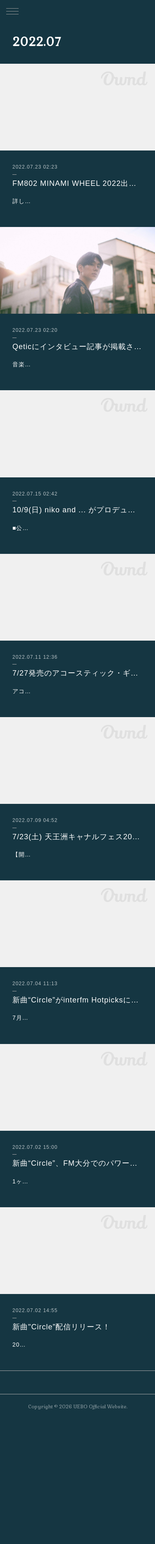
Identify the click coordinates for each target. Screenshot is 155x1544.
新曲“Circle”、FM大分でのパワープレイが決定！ (77, 1256)
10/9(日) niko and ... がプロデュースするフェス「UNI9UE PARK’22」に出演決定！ (77, 530)
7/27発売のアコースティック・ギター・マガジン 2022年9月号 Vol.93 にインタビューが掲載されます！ (77, 715)
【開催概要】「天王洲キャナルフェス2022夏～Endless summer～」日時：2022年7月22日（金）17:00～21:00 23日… (77, 926)
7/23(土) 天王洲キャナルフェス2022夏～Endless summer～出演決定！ (77, 899)
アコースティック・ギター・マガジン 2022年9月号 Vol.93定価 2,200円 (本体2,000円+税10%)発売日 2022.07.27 (76, 743)
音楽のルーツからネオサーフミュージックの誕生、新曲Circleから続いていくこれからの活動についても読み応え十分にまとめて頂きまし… (77, 374)
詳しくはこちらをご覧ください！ (58, 201)
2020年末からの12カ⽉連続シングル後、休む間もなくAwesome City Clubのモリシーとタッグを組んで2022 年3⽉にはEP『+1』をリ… (76, 1458)
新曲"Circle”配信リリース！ (61, 1430)
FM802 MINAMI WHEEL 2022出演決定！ (77, 183)
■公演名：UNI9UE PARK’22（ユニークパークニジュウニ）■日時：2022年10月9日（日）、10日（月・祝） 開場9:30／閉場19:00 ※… (77, 558)
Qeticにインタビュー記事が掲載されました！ (77, 347)
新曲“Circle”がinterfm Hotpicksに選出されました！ (77, 1083)
